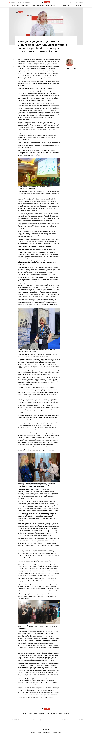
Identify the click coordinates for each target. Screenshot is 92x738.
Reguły (39, 732)
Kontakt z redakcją (57, 732)
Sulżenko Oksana (71, 68)
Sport (47, 5)
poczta (64, 5)
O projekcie (33, 732)
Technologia (40, 5)
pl (68, 5)
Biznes (33, 5)
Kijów (22, 5)
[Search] (82, 5)
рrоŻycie (53, 5)
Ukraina (16, 5)
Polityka (27, 5)
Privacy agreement (47, 732)
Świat (11, 5)
